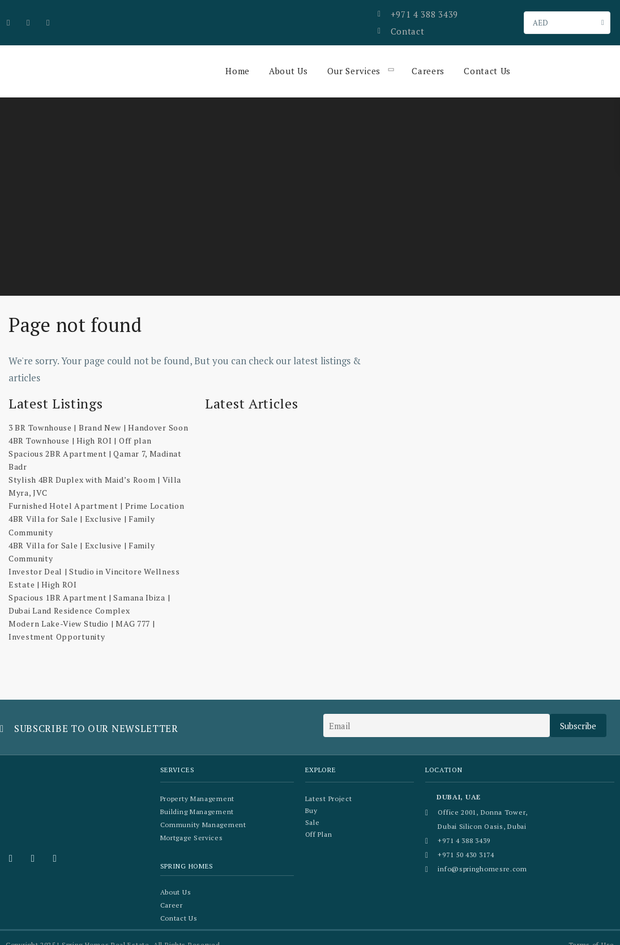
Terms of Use (591, 930)
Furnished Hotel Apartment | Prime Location (96, 494)
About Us (287, 59)
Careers (426, 59)
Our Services (352, 59)
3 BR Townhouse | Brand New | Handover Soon (98, 416)
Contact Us (484, 59)
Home (237, 59)
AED (540, 17)
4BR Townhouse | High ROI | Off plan (80, 429)
